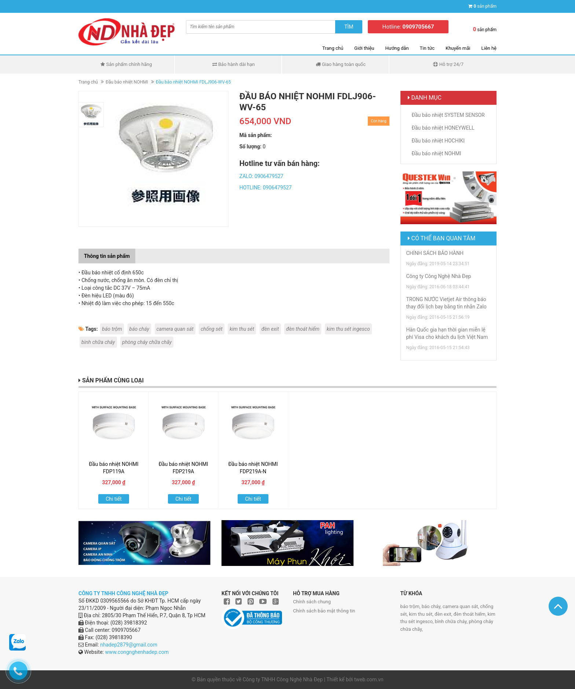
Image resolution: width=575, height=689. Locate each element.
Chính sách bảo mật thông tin (324, 611)
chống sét (212, 329)
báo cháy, (432, 606)
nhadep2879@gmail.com (128, 645)
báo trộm (112, 329)
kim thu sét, (422, 614)
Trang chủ (332, 48)
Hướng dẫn (397, 48)
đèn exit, (444, 614)
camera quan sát (175, 329)
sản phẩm (485, 6)
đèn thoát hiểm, (471, 614)
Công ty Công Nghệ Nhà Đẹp (438, 276)
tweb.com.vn (369, 679)
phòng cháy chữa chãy (147, 342)
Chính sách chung (312, 601)
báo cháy (139, 329)
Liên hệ (489, 48)
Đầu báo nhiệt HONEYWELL (443, 128)
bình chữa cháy (98, 342)
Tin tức (427, 48)
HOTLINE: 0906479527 (265, 187)
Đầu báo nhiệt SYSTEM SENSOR (448, 115)
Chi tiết (114, 499)
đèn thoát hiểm (302, 329)
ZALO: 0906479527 (261, 176)
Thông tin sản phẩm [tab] (107, 256)
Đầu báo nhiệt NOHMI (127, 82)
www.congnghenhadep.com (137, 652)
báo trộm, (411, 606)
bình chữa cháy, (452, 621)
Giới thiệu (364, 48)
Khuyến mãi (458, 48)
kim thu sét (242, 329)
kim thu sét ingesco (348, 329)
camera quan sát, (461, 606)
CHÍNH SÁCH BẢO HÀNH (435, 253)
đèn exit (270, 329)
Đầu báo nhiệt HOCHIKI (438, 141)
